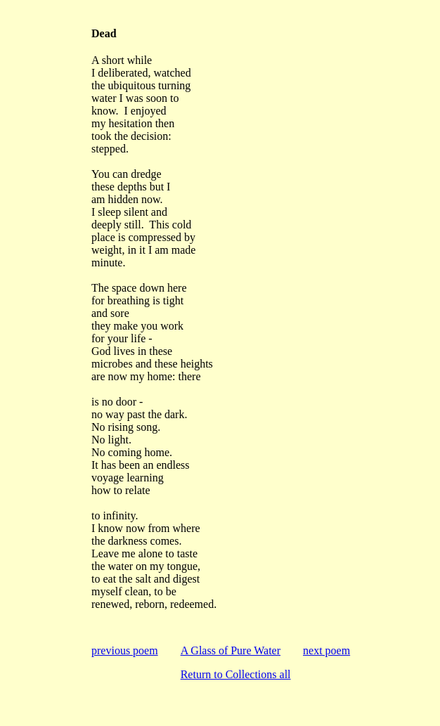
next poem (326, 650)
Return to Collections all (236, 674)
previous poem (124, 650)
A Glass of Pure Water (230, 650)
